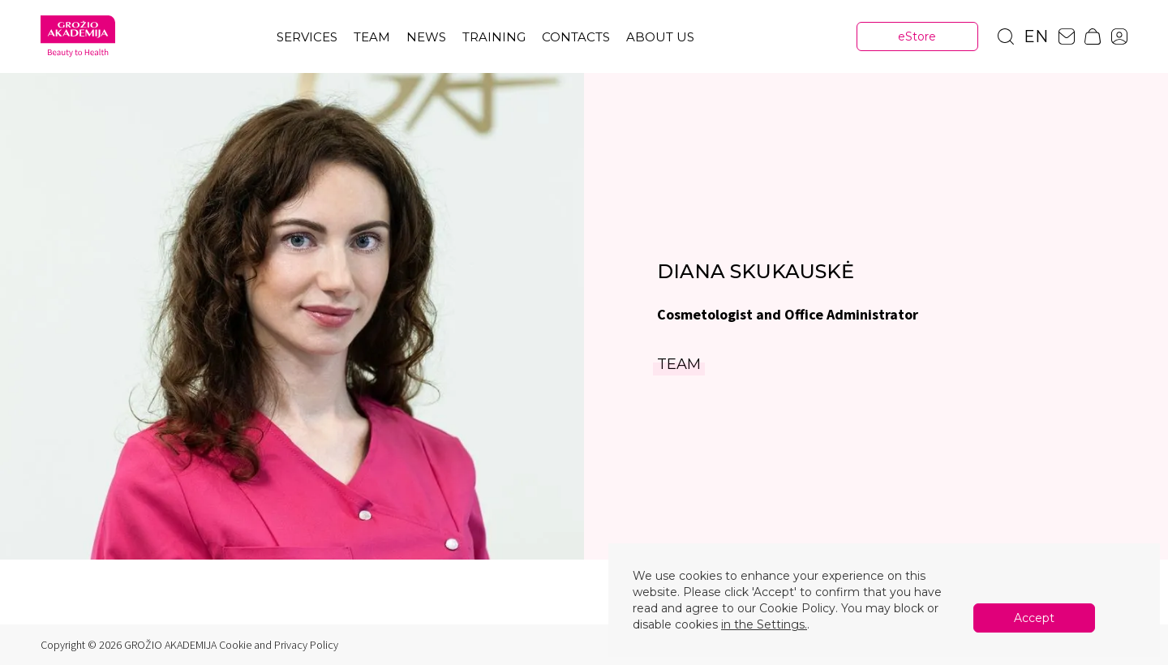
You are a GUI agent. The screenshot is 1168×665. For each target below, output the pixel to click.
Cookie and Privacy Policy (278, 644)
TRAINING (494, 37)
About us (660, 37)
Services (307, 37)
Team (372, 37)
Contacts (576, 37)
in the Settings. (764, 624)
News (426, 37)
